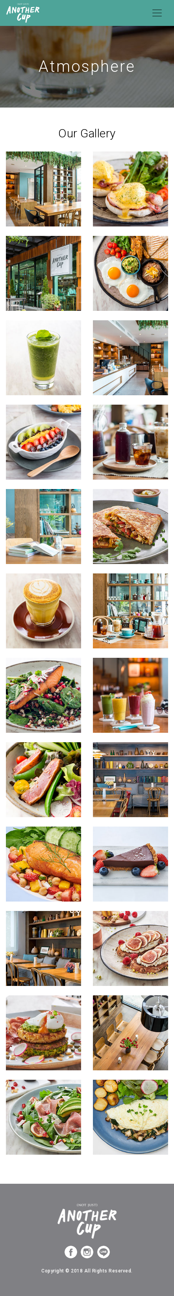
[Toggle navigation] (157, 12)
